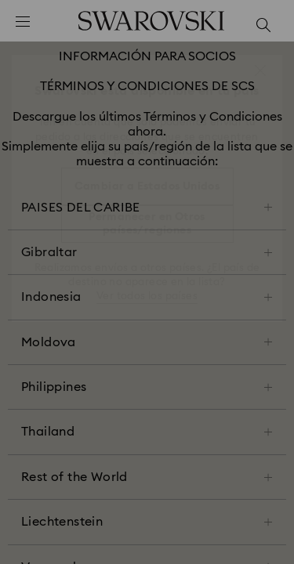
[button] (260, 70)
